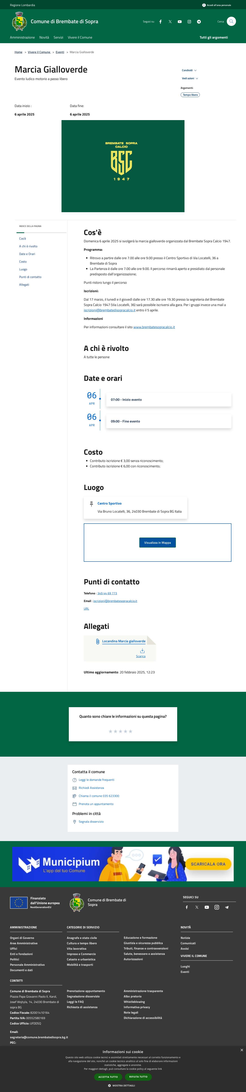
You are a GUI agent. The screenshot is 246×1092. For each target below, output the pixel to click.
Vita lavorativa (76, 948)
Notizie (185, 937)
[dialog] (123, 1069)
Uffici (13, 948)
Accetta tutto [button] (108, 1077)
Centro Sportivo (110, 503)
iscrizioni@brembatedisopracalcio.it (109, 310)
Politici (14, 959)
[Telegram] (197, 21)
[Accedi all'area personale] (216, 5)
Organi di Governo (22, 937)
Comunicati (188, 943)
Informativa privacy (137, 1007)
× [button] (241, 1050)
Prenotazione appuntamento (86, 991)
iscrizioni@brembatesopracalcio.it (115, 601)
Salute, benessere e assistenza (144, 953)
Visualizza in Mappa (157, 542)
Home (18, 52)
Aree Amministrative (23, 943)
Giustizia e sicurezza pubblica (143, 943)
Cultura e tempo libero (82, 943)
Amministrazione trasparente (143, 991)
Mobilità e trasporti (80, 964)
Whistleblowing (134, 1001)
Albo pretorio (133, 996)
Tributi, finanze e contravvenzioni (146, 948)
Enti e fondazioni (21, 954)
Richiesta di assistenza (82, 1007)
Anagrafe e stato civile (82, 937)
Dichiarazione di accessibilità (143, 1017)
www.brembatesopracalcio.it (154, 327)
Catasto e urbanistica (81, 959)
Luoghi (185, 966)
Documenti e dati (21, 970)
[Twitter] (168, 21)
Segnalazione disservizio (83, 996)
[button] (123, 1085)
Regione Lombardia (22, 5)
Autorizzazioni (133, 959)
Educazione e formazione (140, 937)
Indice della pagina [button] (30, 226)
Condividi (190, 70)
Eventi (60, 52)
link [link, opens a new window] (160, 1069)
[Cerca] (231, 21)
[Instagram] (187, 21)
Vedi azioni (190, 78)
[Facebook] (159, 21)
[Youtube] (178, 21)
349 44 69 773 (107, 593)
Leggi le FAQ (75, 1001)
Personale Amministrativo (27, 964)
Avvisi (185, 948)
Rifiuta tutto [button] (138, 1076)
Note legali (131, 1012)
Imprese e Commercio (81, 954)
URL (86, 608)
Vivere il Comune (39, 52)
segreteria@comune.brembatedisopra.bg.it (39, 1037)
